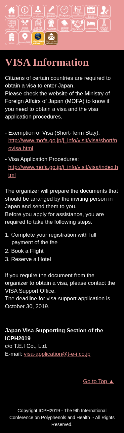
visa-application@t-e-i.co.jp (57, 354)
